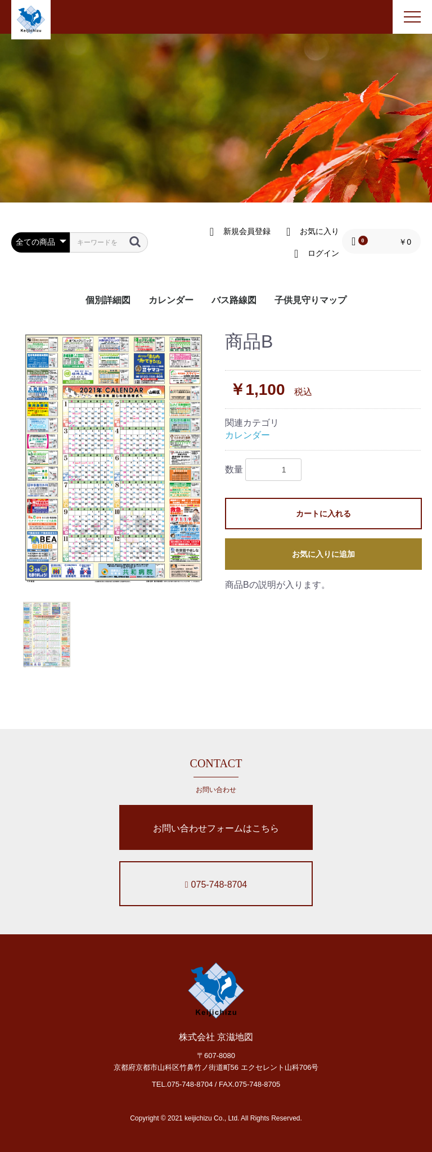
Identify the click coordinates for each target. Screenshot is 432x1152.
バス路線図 (234, 300)
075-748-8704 (216, 884)
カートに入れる (323, 513)
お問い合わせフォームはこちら (216, 828)
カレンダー (171, 300)
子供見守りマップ (310, 300)
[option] (113, 458)
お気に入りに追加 (323, 554)
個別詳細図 (108, 300)
